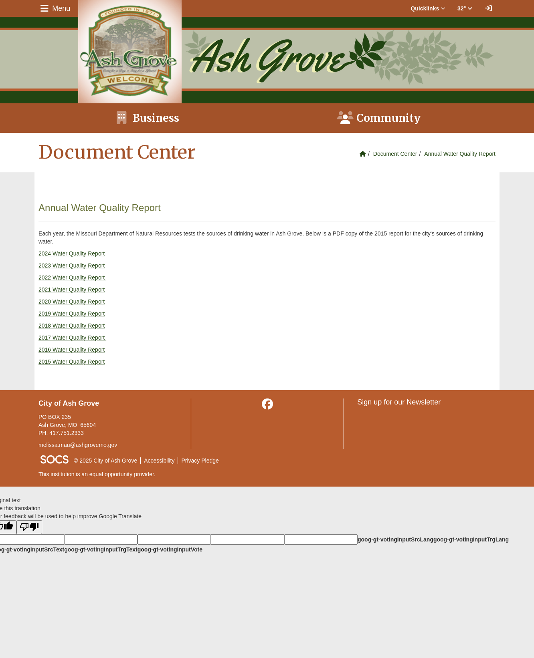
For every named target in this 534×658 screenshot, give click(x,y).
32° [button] (464, 8)
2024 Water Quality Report (71, 253)
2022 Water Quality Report (72, 277)
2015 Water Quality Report (71, 361)
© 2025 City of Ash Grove (105, 460)
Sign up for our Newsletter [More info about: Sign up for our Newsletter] (399, 402)
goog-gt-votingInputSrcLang (395, 539)
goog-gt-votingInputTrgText (100, 549)
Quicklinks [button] (428, 8)
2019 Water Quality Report (71, 313)
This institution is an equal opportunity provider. (97, 474)
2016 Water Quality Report (71, 349)
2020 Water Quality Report (71, 301)
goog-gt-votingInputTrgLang (471, 539)
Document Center (395, 154)
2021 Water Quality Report (71, 289)
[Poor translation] (29, 527)
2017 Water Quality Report (72, 337)
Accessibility (159, 460)
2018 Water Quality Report (71, 325)
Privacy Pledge (199, 460)
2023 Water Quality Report (71, 265)
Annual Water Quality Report (460, 154)
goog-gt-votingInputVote (170, 549)
